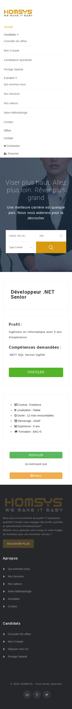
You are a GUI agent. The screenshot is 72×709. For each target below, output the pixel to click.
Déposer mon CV (18, 649)
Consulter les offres (15, 41)
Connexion (12, 145)
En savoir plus (18, 543)
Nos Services (12, 93)
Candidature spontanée (18, 60)
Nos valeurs (11, 103)
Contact (8, 122)
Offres (7, 130)
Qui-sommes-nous (15, 84)
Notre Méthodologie (15, 112)
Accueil (8, 26)
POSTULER (36, 372)
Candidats (11, 34)
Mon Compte (11, 50)
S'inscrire (11, 153)
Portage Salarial (13, 69)
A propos (10, 77)
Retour (36, 475)
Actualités (14, 598)
